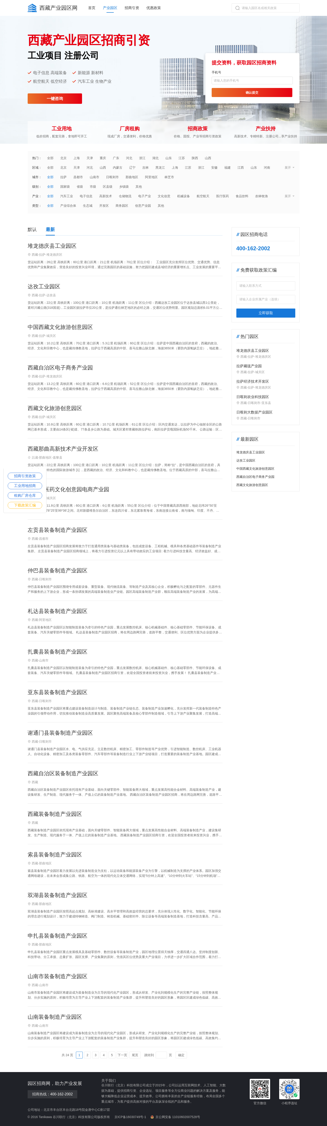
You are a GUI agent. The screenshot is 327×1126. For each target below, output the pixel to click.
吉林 (145, 167)
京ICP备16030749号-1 (130, 1117)
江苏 (182, 158)
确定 (181, 1055)
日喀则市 (112, 177)
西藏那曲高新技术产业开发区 (63, 449)
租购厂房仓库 (25, 495)
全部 (50, 158)
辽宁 (132, 167)
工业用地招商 (25, 486)
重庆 (103, 158)
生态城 (87, 205)
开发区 (104, 205)
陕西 (195, 158)
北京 (63, 158)
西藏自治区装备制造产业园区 (63, 773)
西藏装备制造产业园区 (55, 814)
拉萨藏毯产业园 (249, 366)
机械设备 (183, 196)
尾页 (135, 1055)
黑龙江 (160, 167)
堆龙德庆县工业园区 (52, 246)
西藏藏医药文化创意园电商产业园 (68, 489)
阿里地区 (151, 177)
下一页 (122, 1055)
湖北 (155, 158)
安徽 (214, 167)
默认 (32, 229)
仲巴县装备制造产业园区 (57, 570)
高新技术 (105, 196)
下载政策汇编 (25, 505)
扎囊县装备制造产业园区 (57, 652)
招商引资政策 (25, 476)
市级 (93, 186)
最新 (50, 229)
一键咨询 (55, 98)
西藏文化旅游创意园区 (55, 408)
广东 (116, 158)
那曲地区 (132, 177)
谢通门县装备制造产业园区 (60, 733)
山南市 (94, 177)
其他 (139, 186)
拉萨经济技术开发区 (252, 381)
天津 (90, 158)
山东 (168, 158)
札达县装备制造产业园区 (57, 611)
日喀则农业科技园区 (252, 397)
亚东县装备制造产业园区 (57, 692)
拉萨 (63, 177)
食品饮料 (242, 196)
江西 (240, 167)
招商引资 (132, 8)
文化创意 (164, 196)
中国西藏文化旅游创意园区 (60, 327)
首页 (91, 8)
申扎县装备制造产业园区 (57, 936)
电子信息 (86, 196)
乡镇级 (124, 186)
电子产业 (144, 196)
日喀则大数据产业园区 (254, 412)
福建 (227, 167)
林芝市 (169, 177)
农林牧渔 (261, 196)
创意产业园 (143, 205)
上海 (76, 158)
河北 (129, 158)
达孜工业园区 (44, 286)
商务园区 (122, 205)
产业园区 (110, 8)
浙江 (142, 158)
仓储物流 (125, 196)
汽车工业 (66, 196)
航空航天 (203, 196)
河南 (267, 167)
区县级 (107, 186)
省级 (80, 186)
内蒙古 (117, 167)
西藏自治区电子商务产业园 (60, 368)
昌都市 (78, 177)
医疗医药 (222, 196)
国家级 (65, 186)
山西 (208, 158)
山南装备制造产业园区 (55, 1017)
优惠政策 (153, 8)
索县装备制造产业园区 (55, 854)
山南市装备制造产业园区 (57, 976)
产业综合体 (68, 205)
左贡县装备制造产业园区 (57, 530)
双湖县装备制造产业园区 (57, 895)
